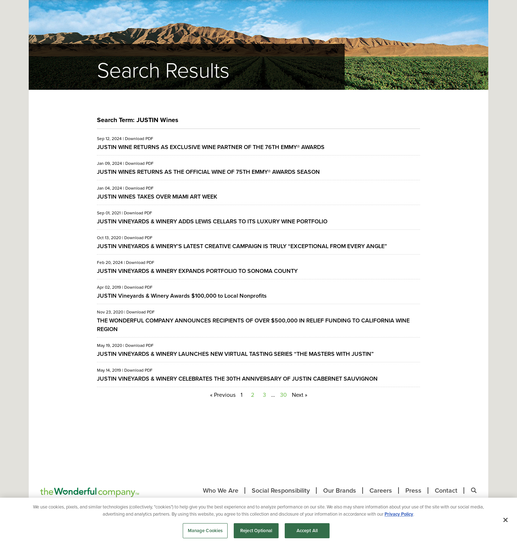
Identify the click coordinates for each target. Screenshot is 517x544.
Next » (299, 395)
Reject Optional (256, 530)
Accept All (307, 530)
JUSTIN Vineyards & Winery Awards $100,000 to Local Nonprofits (182, 296)
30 (283, 395)
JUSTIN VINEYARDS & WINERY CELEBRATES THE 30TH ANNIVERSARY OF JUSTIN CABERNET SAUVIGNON (237, 379)
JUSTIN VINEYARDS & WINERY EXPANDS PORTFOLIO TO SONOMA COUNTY (197, 271)
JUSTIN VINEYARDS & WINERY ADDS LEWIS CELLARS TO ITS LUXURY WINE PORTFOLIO (212, 221)
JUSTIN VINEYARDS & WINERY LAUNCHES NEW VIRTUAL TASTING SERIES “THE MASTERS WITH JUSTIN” (235, 354)
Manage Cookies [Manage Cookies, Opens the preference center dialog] (205, 530)
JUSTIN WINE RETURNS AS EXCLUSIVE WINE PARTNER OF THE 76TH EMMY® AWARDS (211, 147)
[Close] (505, 520)
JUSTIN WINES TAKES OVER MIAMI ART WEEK (157, 196)
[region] (258, 521)
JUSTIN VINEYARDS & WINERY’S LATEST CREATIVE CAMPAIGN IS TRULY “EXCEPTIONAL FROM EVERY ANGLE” (242, 246)
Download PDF (139, 138)
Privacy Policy (399, 514)
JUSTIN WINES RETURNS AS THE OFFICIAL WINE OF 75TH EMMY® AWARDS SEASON (208, 172)
